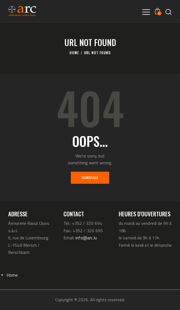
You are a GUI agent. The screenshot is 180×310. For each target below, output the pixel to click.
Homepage (90, 177)
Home (74, 52)
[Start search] (168, 12)
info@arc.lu (86, 237)
